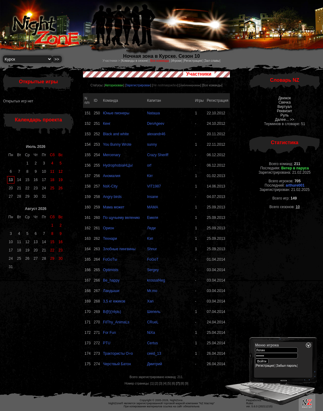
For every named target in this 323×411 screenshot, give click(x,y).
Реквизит (284, 111)
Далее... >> (284, 119)
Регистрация (193, 60)
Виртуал (285, 107)
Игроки (176, 60)
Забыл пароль (287, 365)
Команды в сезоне (135, 60)
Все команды (212, 85)
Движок (284, 98)
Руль (285, 115)
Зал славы (211, 60)
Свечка (284, 102)
